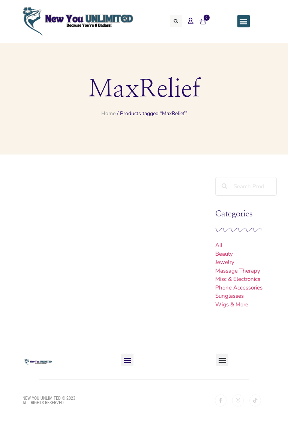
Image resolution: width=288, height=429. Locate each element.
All (218, 245)
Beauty (224, 254)
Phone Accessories (238, 287)
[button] (176, 21)
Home (108, 113)
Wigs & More (231, 304)
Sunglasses (229, 296)
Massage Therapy (237, 270)
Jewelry (224, 262)
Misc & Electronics (237, 279)
